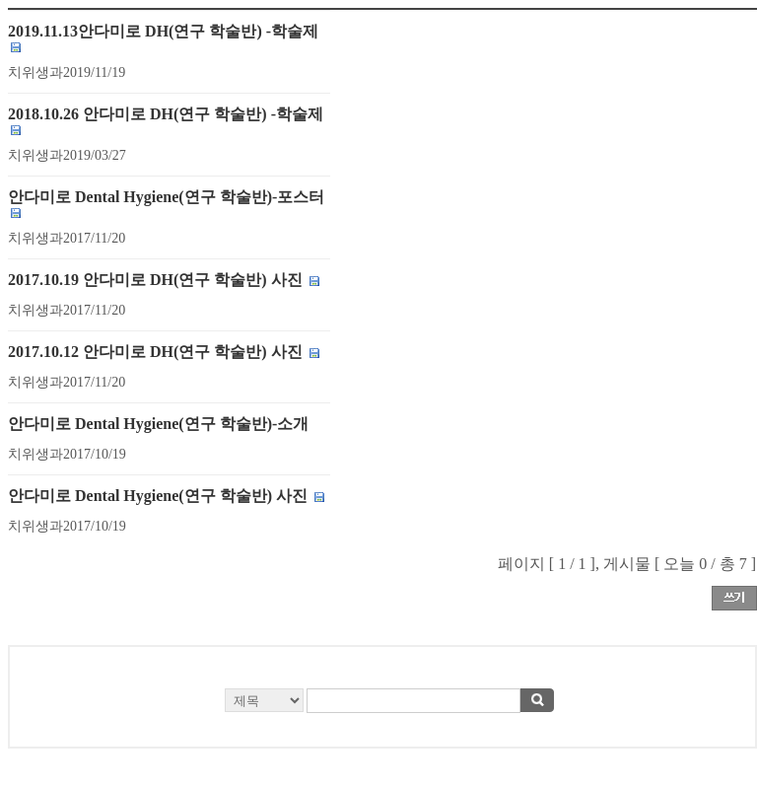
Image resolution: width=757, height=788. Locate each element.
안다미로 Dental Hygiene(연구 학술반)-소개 (158, 423)
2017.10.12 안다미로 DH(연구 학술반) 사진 (155, 351)
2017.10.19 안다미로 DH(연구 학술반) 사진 (157, 279)
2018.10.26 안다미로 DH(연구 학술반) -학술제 (165, 114)
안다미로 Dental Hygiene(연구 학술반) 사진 (158, 495)
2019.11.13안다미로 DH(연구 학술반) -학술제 (163, 31)
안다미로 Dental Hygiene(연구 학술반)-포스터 (166, 196)
